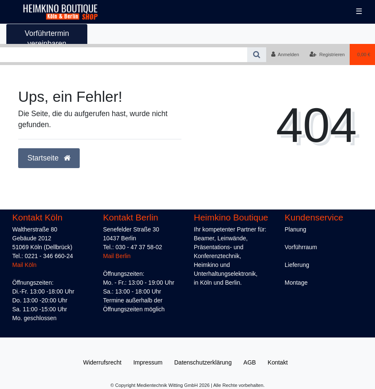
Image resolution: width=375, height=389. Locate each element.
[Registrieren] (327, 54)
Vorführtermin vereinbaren (47, 38)
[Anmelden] (285, 54)
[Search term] (123, 54)
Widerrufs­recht (102, 362)
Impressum (147, 362)
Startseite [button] (48, 158)
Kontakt (278, 362)
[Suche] (256, 54)
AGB (249, 362)
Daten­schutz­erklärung (203, 362)
